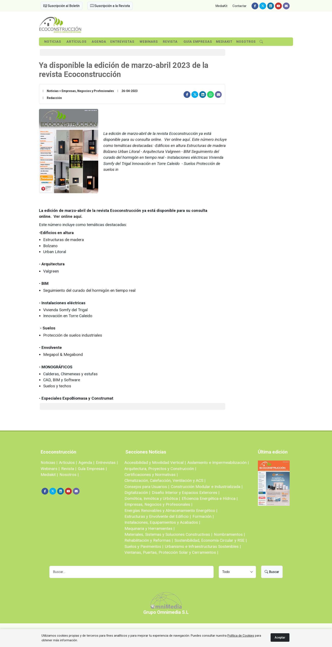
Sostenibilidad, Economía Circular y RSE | (210, 540)
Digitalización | (137, 492)
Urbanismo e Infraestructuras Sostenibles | (203, 546)
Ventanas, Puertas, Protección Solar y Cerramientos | (171, 552)
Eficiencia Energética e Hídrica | (210, 498)
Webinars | (50, 468)
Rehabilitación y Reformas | (149, 540)
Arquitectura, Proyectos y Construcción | (160, 468)
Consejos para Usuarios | (147, 486)
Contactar (239, 6)
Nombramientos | (229, 534)
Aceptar (280, 637)
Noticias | (49, 462)
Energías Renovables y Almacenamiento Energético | (171, 510)
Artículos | (68, 462)
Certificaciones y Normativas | (151, 474)
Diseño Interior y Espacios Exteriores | (185, 492)
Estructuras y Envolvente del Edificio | (158, 516)
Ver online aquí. (68, 216)
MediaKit (221, 6)
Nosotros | (69, 474)
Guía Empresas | (92, 468)
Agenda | (86, 462)
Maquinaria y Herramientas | (149, 528)
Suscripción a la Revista (110, 5)
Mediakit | (49, 474)
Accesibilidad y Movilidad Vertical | (155, 462)
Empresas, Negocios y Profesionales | (158, 504)
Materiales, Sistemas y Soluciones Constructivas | (168, 534)
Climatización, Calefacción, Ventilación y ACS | (165, 480)
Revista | (68, 468)
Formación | (203, 516)
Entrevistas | (107, 462)
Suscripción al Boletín (61, 5)
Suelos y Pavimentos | (144, 546)
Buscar (272, 571)
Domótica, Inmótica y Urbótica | (152, 498)
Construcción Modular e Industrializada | (206, 486)
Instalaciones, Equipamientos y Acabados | (162, 522)
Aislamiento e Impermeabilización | (218, 462)
